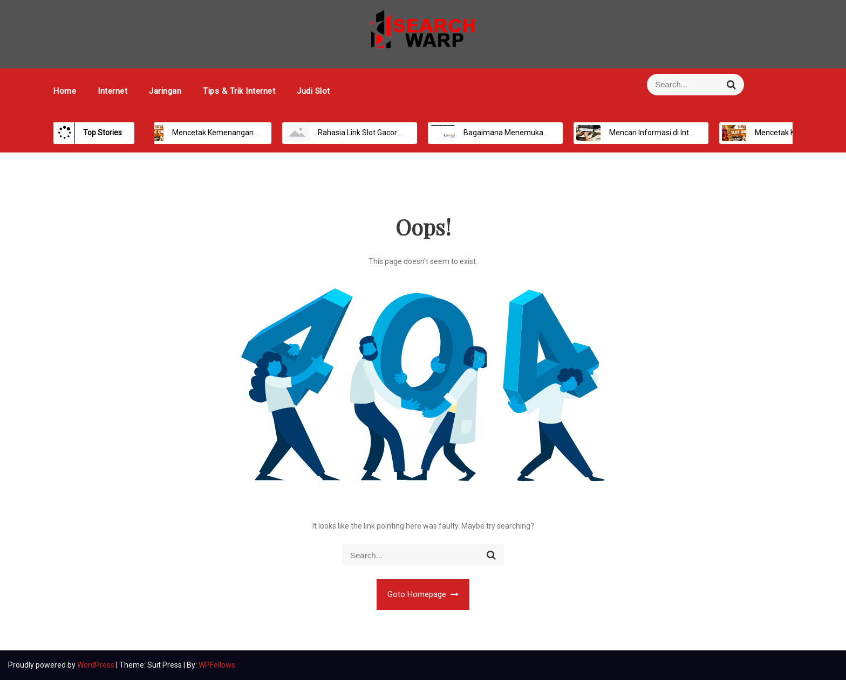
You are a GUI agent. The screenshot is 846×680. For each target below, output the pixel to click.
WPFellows (217, 665)
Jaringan (165, 91)
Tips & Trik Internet (239, 91)
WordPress (96, 665)
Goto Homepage (423, 594)
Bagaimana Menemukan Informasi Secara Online (534, 132)
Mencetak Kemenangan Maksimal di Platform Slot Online (256, 132)
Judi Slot (313, 91)
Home (64, 91)
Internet (112, 91)
